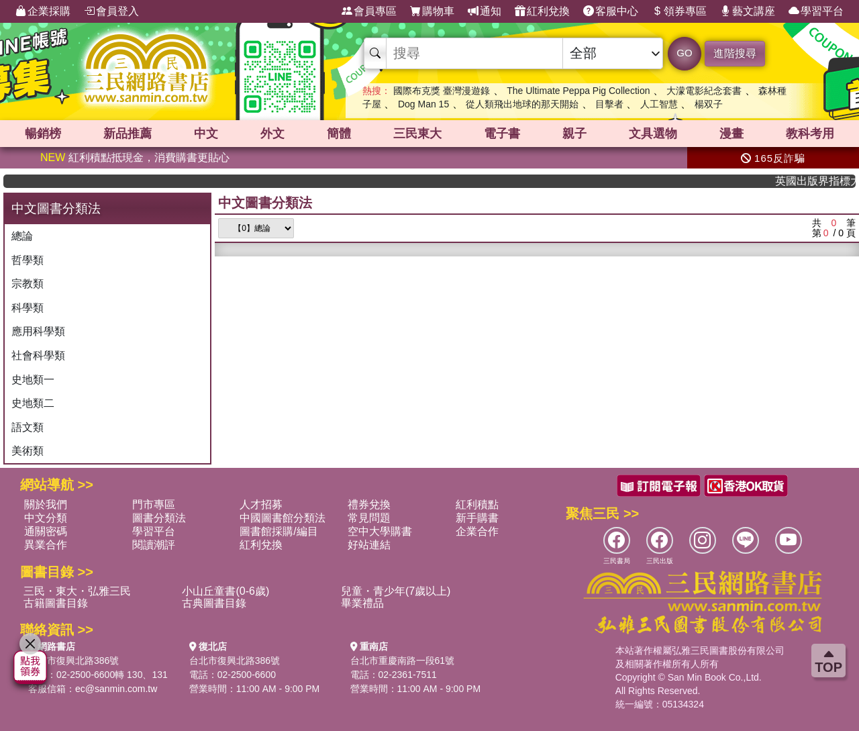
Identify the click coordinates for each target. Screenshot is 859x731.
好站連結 (369, 544)
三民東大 (417, 133)
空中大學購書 (380, 531)
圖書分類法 (159, 518)
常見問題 (369, 518)
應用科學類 (38, 331)
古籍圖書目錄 (55, 603)
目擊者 (609, 104)
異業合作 (45, 544)
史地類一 (32, 379)
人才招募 (261, 504)
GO (684, 52)
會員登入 (111, 11)
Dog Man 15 (423, 104)
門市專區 (153, 504)
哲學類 (27, 260)
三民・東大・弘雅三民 (77, 591)
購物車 (432, 11)
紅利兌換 (542, 11)
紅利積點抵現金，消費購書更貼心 (135, 157)
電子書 (502, 133)
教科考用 (810, 133)
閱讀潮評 (153, 544)
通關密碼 (45, 531)
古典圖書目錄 (214, 603)
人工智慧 (659, 104)
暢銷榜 (43, 133)
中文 (206, 133)
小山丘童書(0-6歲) (225, 591)
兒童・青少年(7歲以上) (396, 591)
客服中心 (610, 11)
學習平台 (816, 11)
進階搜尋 (734, 53)
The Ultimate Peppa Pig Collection (578, 90)
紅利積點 (477, 504)
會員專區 (369, 11)
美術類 (27, 450)
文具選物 (653, 133)
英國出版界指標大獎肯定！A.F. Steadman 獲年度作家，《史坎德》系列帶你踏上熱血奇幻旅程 (822, 181)
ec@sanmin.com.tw (116, 688)
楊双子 (709, 104)
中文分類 (45, 518)
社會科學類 (38, 355)
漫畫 (731, 133)
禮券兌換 (369, 504)
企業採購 (42, 11)
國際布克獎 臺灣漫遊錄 (441, 90)
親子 (574, 133)
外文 (272, 133)
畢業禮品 (362, 603)
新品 (127, 133)
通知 (484, 11)
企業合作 (477, 531)
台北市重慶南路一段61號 (402, 660)
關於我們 (45, 504)
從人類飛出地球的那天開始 (522, 104)
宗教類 (27, 283)
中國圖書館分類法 (282, 518)
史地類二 (32, 403)
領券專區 (679, 11)
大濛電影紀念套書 (704, 90)
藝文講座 (747, 11)
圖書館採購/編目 (278, 531)
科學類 (27, 307)
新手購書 (477, 518)
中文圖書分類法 (265, 202)
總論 (22, 236)
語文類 (27, 427)
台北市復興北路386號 (73, 660)
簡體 (339, 133)
